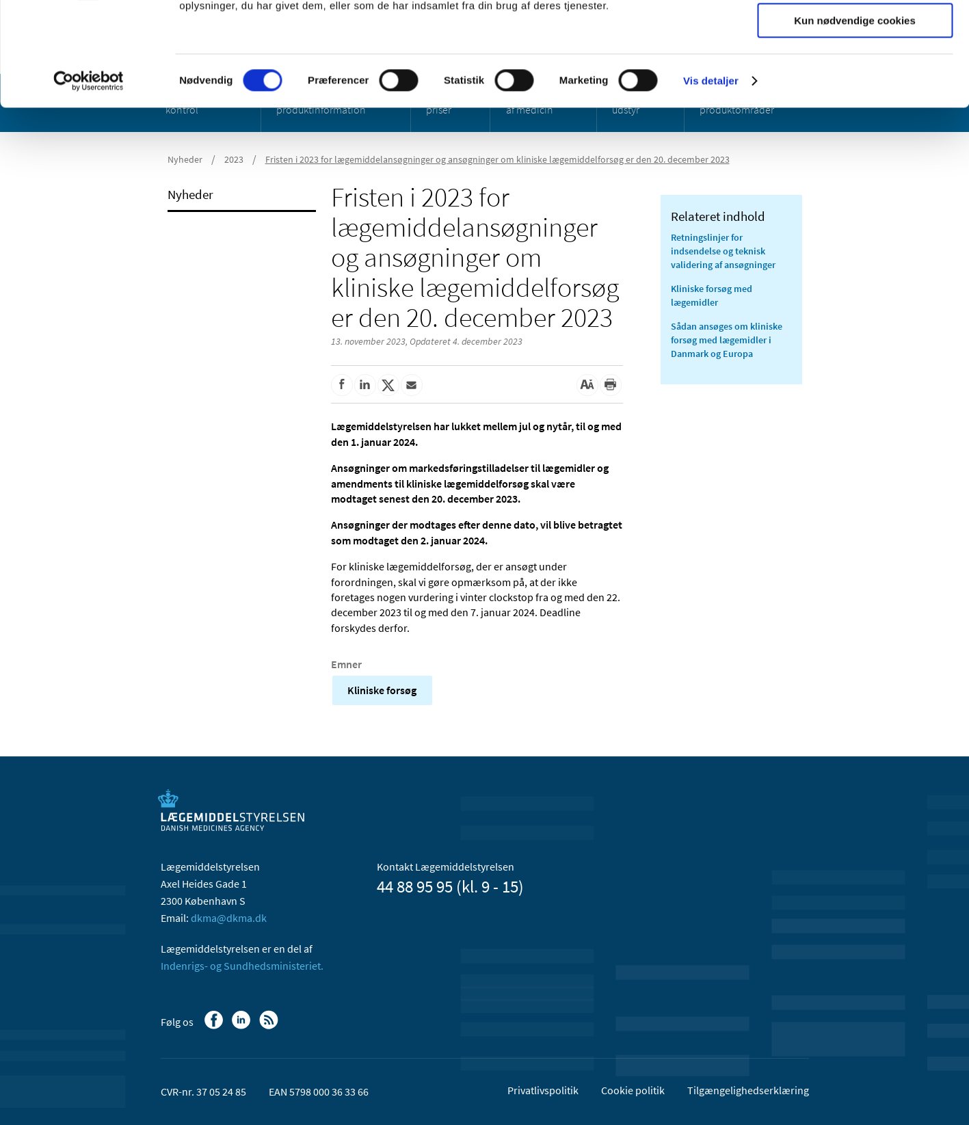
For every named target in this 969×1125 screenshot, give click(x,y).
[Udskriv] (611, 385)
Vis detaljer (711, 174)
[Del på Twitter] (388, 385)
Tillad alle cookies (855, 34)
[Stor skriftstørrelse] (587, 385)
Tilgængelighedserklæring (748, 1090)
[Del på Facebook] (342, 385)
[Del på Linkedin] (365, 385)
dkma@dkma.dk (229, 918)
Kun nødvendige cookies (855, 114)
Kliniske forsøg (381, 690)
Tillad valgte (854, 74)
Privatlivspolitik (543, 1090)
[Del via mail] (412, 385)
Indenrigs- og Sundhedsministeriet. (242, 965)
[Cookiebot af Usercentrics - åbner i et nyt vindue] (88, 174)
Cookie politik (633, 1090)
